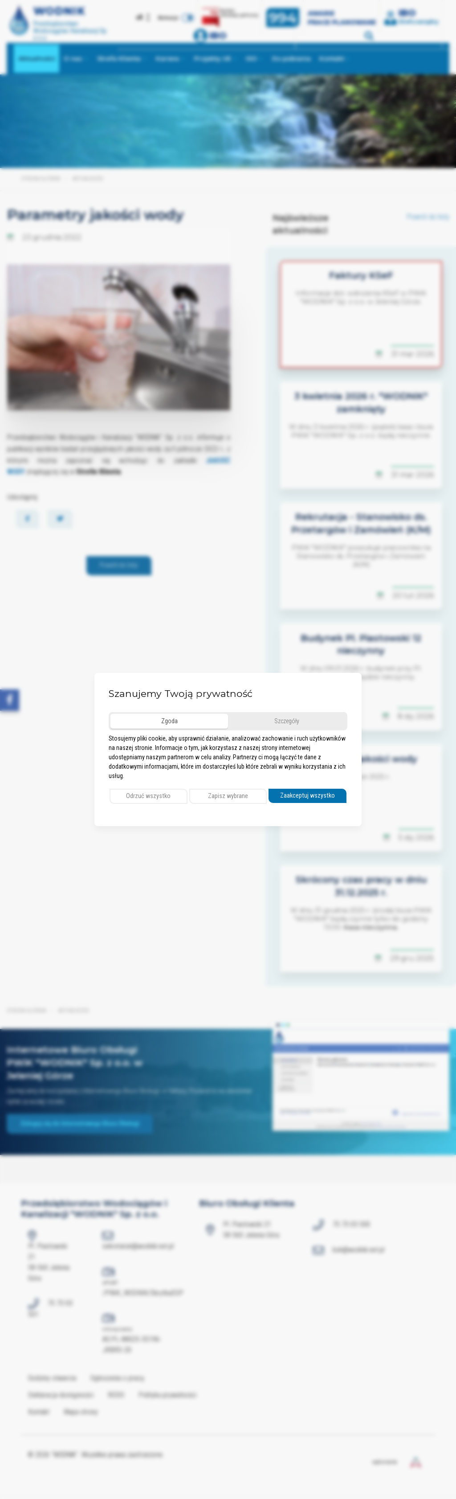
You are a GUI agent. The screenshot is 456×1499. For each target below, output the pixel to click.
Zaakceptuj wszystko (307, 795)
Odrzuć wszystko (148, 796)
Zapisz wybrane (228, 796)
